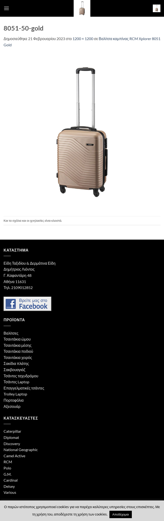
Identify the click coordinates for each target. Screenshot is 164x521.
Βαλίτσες (11, 333)
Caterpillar (12, 431)
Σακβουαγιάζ (14, 369)
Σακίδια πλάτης (16, 363)
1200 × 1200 (82, 38)
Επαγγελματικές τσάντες (24, 388)
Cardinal (11, 480)
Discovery (12, 443)
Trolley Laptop (15, 394)
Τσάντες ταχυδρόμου (21, 376)
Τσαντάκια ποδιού (18, 351)
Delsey (9, 486)
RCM (8, 461)
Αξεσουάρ (12, 406)
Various (10, 492)
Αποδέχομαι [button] (120, 514)
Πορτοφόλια (14, 400)
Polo (7, 468)
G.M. (7, 474)
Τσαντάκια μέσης (17, 345)
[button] (6, 8)
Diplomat (11, 437)
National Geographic (21, 449)
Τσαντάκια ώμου (17, 339)
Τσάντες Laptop (16, 381)
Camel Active (14, 455)
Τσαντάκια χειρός (18, 357)
